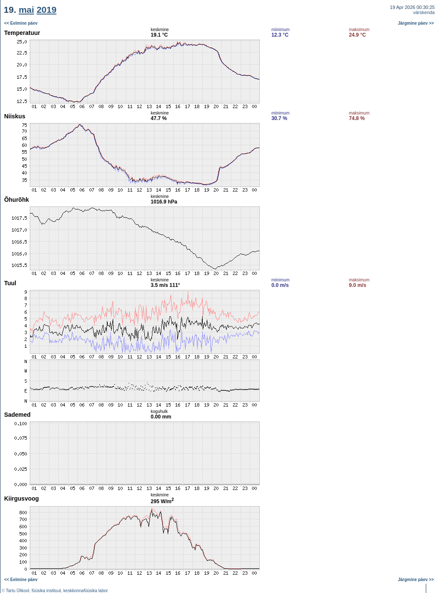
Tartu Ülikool (17, 590)
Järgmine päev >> (416, 23)
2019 (47, 9)
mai (26, 9)
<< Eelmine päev (20, 23)
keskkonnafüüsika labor (85, 590)
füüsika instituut (46, 590)
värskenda (424, 12)
